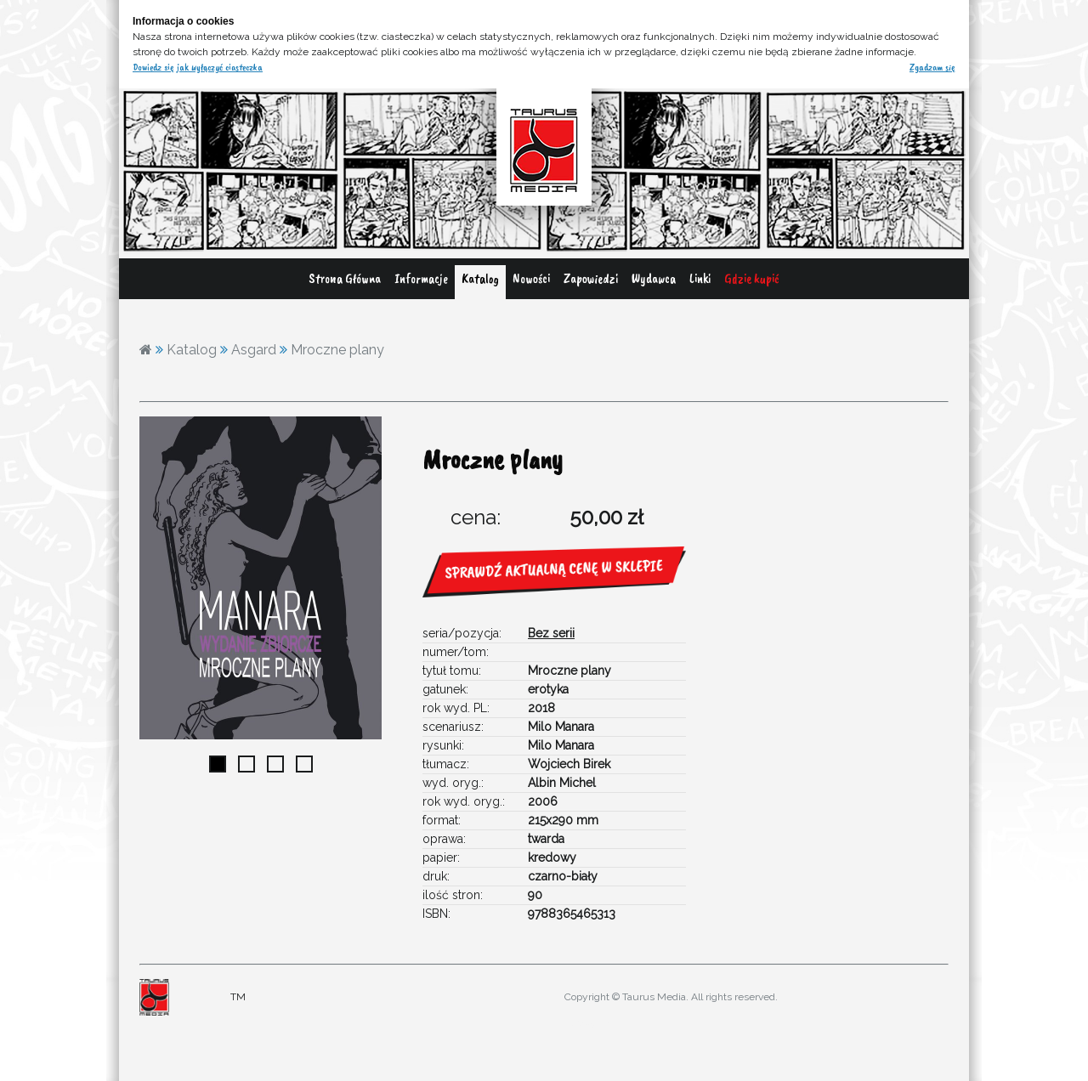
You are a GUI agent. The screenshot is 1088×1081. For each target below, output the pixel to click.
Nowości (531, 278)
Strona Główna (345, 278)
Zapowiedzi (591, 278)
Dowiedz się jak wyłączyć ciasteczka (198, 67)
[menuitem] (345, 282)
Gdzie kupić (751, 278)
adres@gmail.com (597, 1022)
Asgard (253, 350)
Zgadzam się (932, 67)
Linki (700, 278)
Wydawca (654, 278)
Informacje (421, 278)
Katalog (480, 278)
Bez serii (551, 633)
